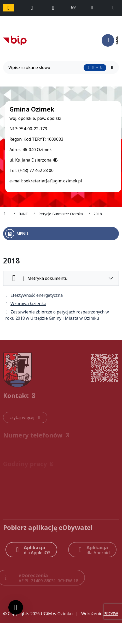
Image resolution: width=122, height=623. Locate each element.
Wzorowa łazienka (25, 303)
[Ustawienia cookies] (15, 607)
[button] (61, 395)
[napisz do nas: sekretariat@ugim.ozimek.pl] (115, 8)
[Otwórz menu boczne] (61, 233)
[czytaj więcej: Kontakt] (25, 417)
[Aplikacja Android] (92, 549)
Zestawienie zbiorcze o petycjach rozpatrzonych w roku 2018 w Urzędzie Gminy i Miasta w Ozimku (57, 315)
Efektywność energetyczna (34, 295)
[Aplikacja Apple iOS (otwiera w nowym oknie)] (31, 549)
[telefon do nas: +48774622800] (94, 8)
